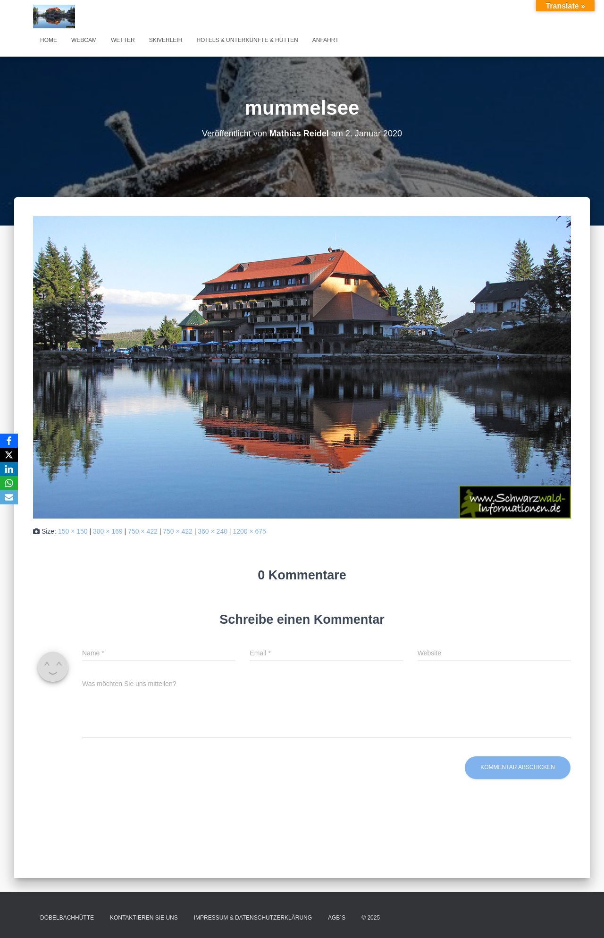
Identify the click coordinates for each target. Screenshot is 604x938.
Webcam (84, 40)
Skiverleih (166, 40)
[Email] (9, 497)
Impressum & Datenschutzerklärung (253, 917)
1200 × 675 (249, 531)
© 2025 (370, 917)
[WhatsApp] (9, 483)
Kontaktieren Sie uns (144, 917)
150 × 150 (73, 531)
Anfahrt (325, 40)
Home (48, 40)
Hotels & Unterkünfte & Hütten (247, 40)
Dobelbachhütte (67, 917)
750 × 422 (143, 531)
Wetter (123, 40)
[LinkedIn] (9, 469)
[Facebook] (9, 441)
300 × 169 (108, 531)
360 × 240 (212, 531)
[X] (9, 455)
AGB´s (336, 917)
